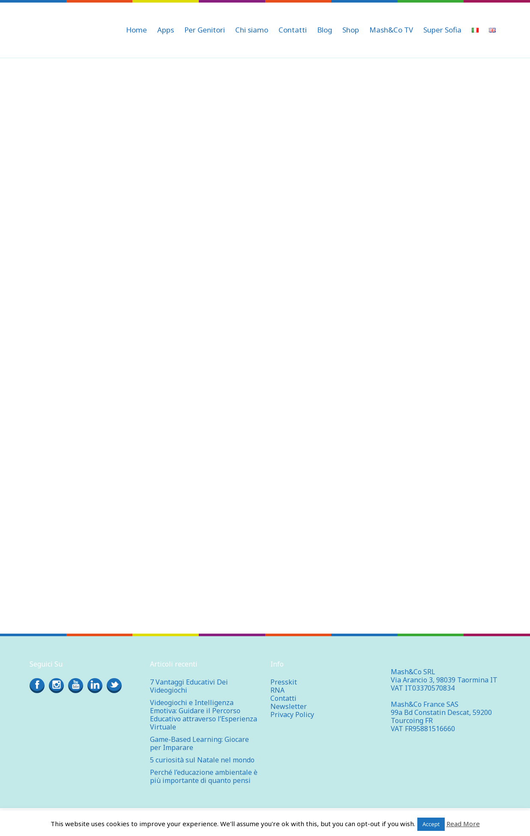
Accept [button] (431, 824)
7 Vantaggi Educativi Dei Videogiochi (189, 686)
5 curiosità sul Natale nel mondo (202, 760)
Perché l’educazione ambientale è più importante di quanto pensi (204, 776)
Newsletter (288, 706)
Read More (463, 823)
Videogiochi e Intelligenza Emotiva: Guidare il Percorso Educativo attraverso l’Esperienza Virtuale (203, 715)
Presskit (283, 682)
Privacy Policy (292, 714)
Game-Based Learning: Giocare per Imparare (199, 743)
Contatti (283, 698)
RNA (277, 690)
